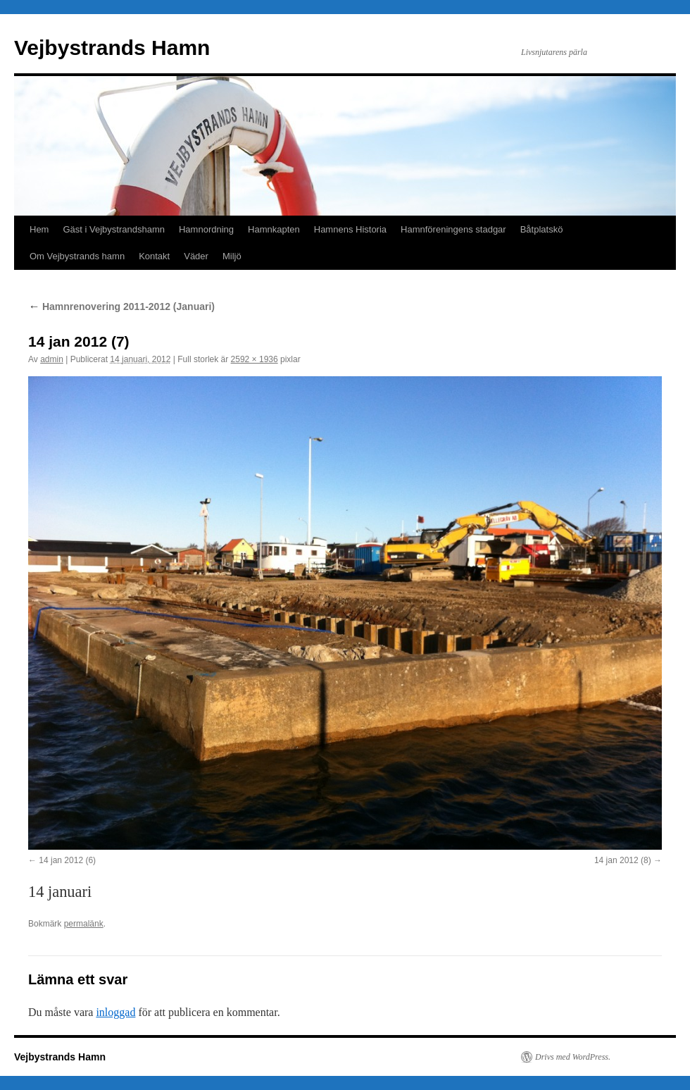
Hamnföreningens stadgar (453, 229)
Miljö (232, 256)
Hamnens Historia (350, 229)
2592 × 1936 (254, 359)
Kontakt (154, 256)
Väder (196, 256)
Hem (39, 229)
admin (51, 359)
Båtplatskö (541, 229)
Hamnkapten (274, 229)
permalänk (84, 924)
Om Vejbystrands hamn (77, 256)
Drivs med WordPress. (572, 1057)
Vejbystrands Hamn (112, 47)
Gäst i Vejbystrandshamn (114, 229)
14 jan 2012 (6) (67, 860)
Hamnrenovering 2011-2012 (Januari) (121, 306)
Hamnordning (206, 229)
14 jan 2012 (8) (622, 860)
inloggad (115, 1012)
